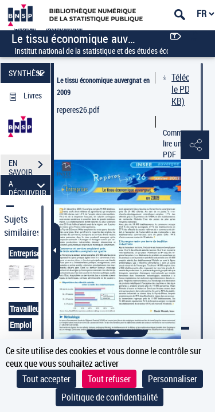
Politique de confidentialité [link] (109, 397)
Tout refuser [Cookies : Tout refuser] (109, 379)
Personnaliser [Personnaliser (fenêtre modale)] (172, 379)
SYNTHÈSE (28, 73)
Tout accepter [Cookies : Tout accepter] (46, 379)
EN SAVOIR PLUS (29, 166)
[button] (195, 145)
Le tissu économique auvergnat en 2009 (103, 86)
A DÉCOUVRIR (28, 185)
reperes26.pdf (78, 109)
